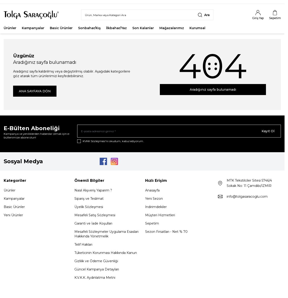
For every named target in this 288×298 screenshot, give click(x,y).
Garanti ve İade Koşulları (93, 224)
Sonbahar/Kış (89, 28)
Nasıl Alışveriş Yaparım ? (93, 190)
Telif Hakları (83, 245)
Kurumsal (197, 28)
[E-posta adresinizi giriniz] (179, 131)
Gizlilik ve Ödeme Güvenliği (96, 261)
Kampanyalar (33, 28)
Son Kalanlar (143, 28)
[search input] (147, 14)
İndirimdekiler (156, 207)
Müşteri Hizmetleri (160, 215)
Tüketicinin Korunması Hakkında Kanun (105, 253)
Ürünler (10, 28)
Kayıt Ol (268, 131)
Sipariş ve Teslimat (89, 199)
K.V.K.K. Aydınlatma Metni (94, 278)
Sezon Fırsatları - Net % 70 (166, 232)
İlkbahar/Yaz (116, 28)
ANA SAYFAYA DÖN (35, 91)
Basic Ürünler (61, 28)
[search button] (203, 15)
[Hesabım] (258, 15)
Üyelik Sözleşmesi (88, 207)
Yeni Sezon (154, 199)
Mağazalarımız (171, 28)
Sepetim (152, 224)
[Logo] (31, 14)
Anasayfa (152, 190)
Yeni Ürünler (13, 215)
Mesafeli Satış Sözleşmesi (94, 215)
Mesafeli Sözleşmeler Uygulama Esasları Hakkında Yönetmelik (106, 234)
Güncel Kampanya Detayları (96, 269)
